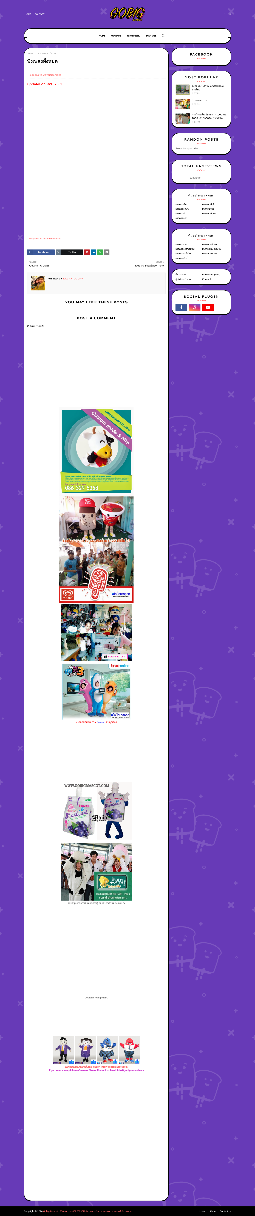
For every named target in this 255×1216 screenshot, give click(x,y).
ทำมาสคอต (180, 274)
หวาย (37, 53)
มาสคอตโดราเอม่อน (184, 249)
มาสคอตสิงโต (209, 204)
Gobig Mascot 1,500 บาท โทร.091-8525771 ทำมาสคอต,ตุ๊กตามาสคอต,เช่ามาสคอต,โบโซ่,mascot (87, 1211)
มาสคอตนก (180, 244)
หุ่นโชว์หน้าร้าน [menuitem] (133, 35)
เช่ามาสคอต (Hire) (211, 274)
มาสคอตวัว (180, 213)
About (213, 1211)
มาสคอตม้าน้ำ (181, 258)
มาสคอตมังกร (209, 213)
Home (28, 14)
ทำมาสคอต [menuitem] (116, 35)
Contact (39, 14)
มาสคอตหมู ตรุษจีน (211, 249)
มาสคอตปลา (181, 218)
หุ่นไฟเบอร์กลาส (183, 279)
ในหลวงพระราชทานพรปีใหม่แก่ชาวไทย (208, 88)
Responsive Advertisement (45, 75)
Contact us (199, 100)
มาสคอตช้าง (208, 208)
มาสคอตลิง (180, 204)
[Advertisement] (96, 1110)
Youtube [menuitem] (151, 35)
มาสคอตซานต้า (209, 253)
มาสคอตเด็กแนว (210, 244)
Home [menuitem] (102, 35)
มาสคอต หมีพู (182, 208)
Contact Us (225, 1211)
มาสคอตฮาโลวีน (183, 253)
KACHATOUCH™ (72, 278)
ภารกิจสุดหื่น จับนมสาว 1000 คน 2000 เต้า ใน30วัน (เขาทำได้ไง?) (209, 116)
